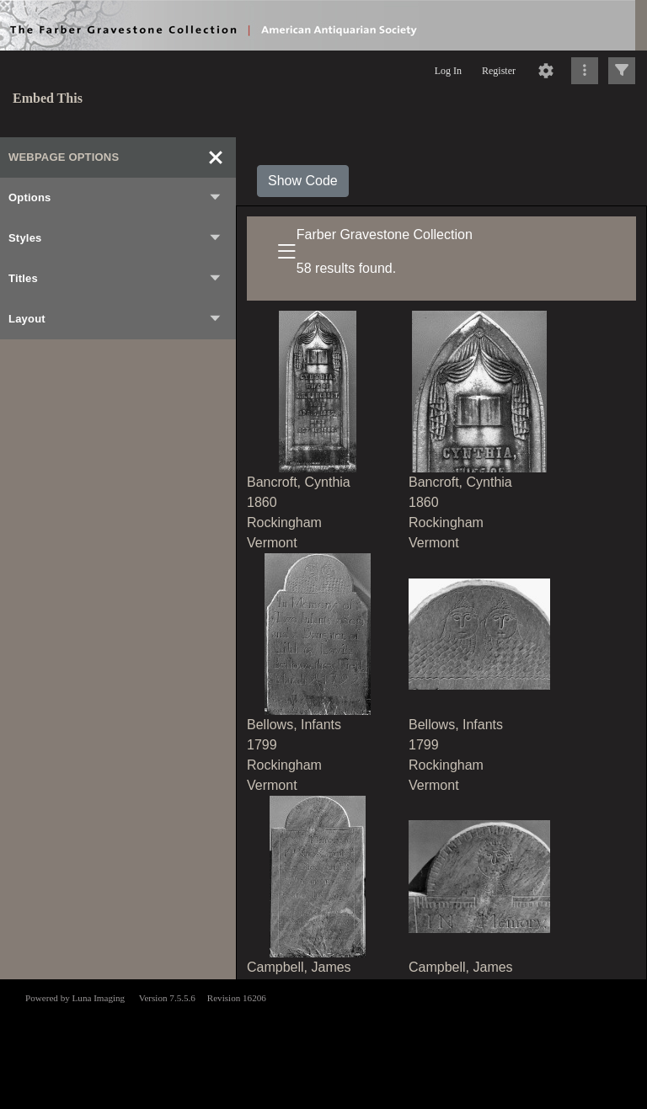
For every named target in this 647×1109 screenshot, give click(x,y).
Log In (448, 71)
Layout (115, 319)
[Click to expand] (621, 70)
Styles (115, 238)
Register (499, 71)
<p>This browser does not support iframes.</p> (323, 1042)
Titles (115, 278)
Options (115, 198)
